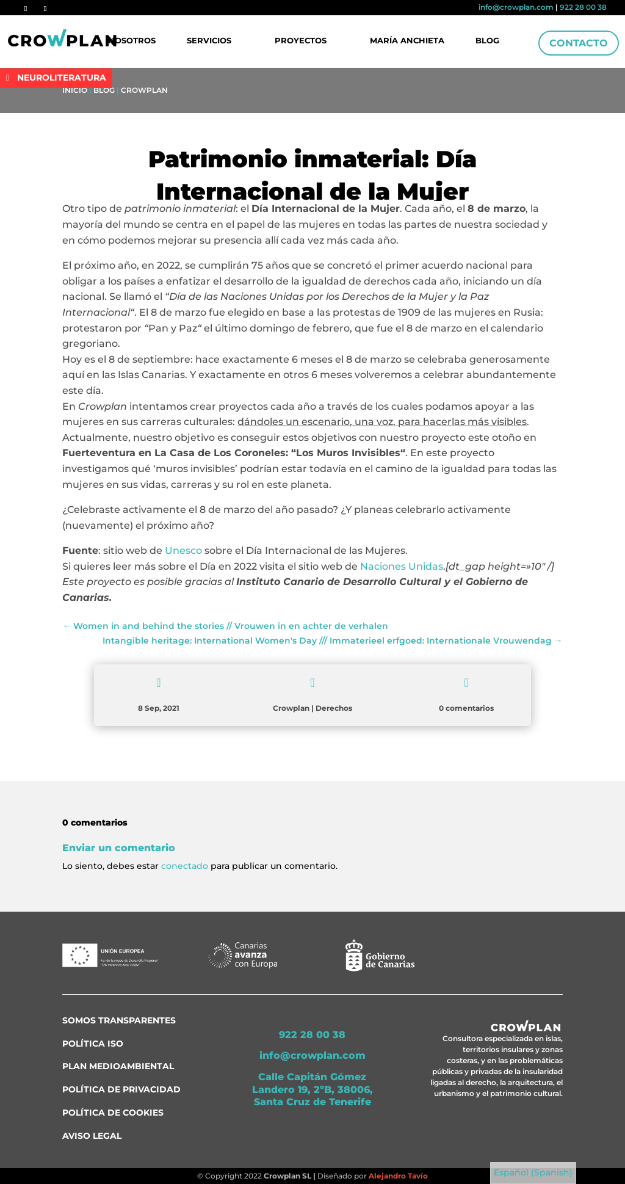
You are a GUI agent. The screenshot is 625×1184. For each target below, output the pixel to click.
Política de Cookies (113, 1112)
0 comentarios (466, 708)
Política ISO (92, 1043)
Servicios (209, 41)
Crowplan (144, 90)
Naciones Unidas (401, 566)
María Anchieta (407, 41)
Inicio (74, 90)
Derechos (334, 708)
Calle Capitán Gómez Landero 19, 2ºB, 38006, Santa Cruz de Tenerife (312, 1089)
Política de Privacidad (121, 1089)
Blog (487, 41)
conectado (184, 865)
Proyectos (301, 41)
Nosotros (133, 41)
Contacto (578, 43)
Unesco (183, 550)
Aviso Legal (91, 1135)
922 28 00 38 (583, 7)
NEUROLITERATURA (61, 77)
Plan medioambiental (118, 1066)
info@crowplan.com (516, 7)
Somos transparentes (119, 1020)
